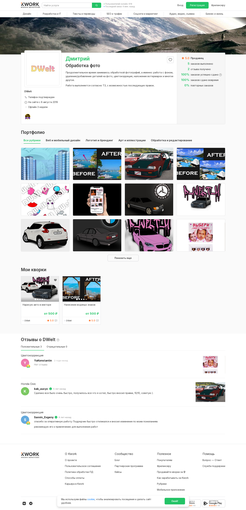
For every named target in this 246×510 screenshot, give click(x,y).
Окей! (174, 501)
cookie (91, 499)
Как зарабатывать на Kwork (172, 477)
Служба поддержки (214, 466)
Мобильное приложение (171, 489)
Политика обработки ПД (79, 472)
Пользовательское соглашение (83, 466)
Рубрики (162, 483)
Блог (117, 460)
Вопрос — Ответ (212, 460)
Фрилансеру (218, 5)
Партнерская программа (129, 466)
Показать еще (123, 258)
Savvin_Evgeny (44, 417)
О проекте (71, 460)
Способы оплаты (74, 477)
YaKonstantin (43, 360)
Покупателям (164, 460)
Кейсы (118, 472)
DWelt (27, 320)
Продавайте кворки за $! (171, 472)
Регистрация (197, 5)
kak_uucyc (41, 388)
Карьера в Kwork (74, 483)
